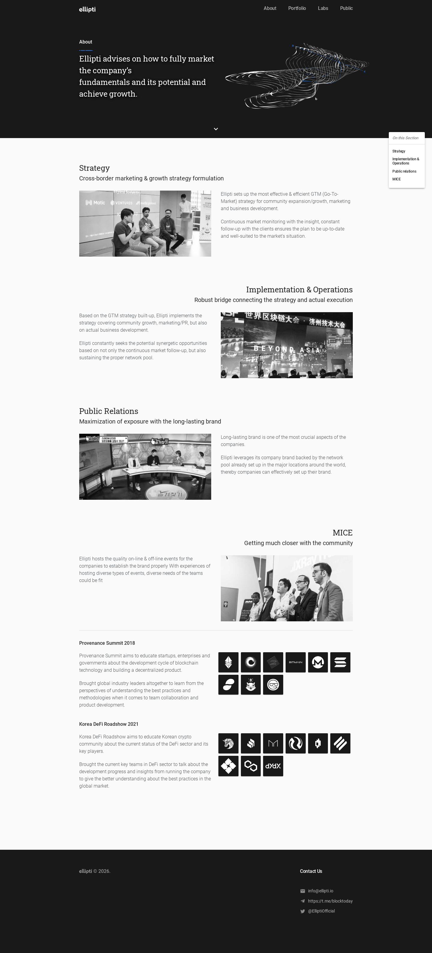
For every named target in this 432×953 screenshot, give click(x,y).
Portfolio (297, 8)
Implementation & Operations (405, 161)
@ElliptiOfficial (317, 911)
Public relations (404, 171)
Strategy (398, 151)
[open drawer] (87, 10)
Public (346, 8)
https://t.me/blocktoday (326, 901)
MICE (396, 179)
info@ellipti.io (316, 891)
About (270, 8)
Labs (323, 8)
